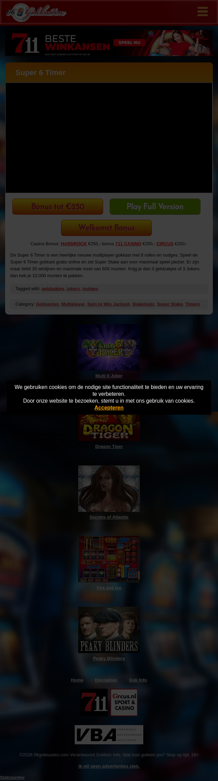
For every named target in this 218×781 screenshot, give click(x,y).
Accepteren (109, 408)
